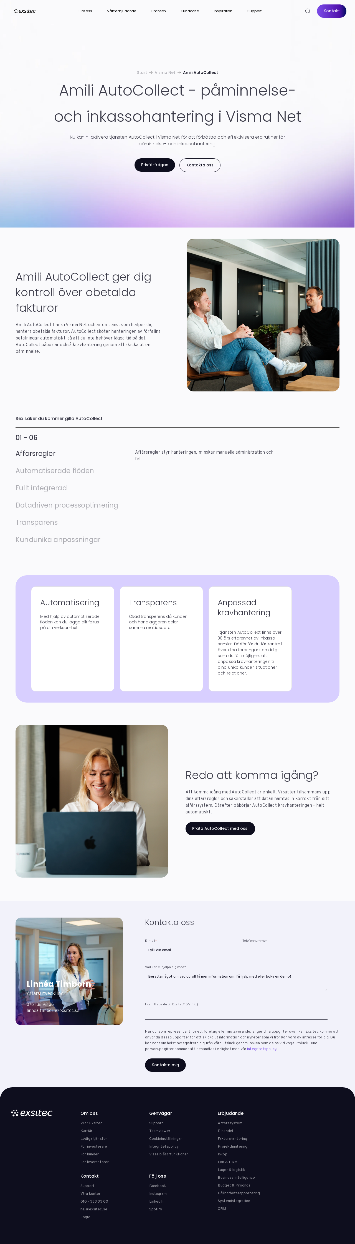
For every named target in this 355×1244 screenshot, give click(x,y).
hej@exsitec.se (93, 1209)
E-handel (225, 1131)
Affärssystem (230, 1123)
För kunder (89, 1154)
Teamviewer (159, 1131)
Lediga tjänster (93, 1138)
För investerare (93, 1146)
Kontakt (332, 11)
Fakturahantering (232, 1138)
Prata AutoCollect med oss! (220, 828)
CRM (222, 1208)
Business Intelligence (236, 1177)
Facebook (157, 1186)
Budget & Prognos (234, 1185)
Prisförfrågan (154, 165)
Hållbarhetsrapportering (239, 1193)
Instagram (158, 1193)
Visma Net (165, 72)
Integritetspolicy (261, 1049)
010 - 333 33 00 (94, 1201)
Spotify (155, 1209)
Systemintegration (234, 1201)
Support (254, 11)
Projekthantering (232, 1146)
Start (142, 72)
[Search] (308, 11)
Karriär (86, 1131)
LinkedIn (156, 1201)
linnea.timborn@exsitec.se (53, 1011)
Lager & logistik (231, 1170)
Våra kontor (90, 1193)
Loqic (85, 1217)
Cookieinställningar (165, 1138)
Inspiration (223, 11)
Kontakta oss (200, 165)
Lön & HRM (227, 1162)
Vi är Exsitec (91, 1123)
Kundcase (190, 11)
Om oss (85, 11)
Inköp (222, 1154)
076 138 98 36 (40, 1005)
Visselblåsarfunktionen (169, 1154)
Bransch (158, 11)
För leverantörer (94, 1162)
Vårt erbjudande (121, 11)
